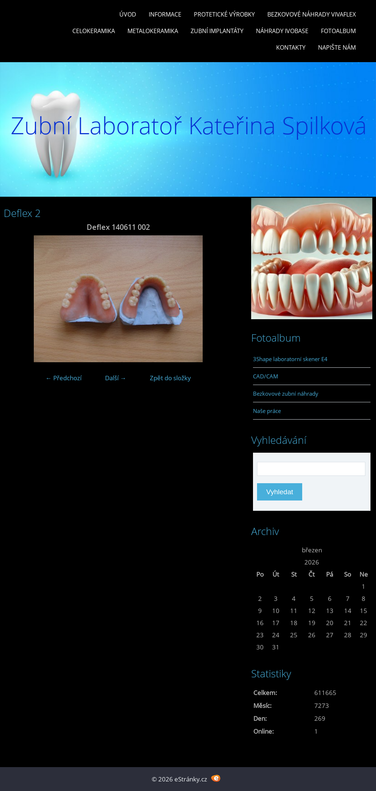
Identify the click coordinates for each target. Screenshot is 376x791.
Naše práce (267, 410)
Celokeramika (93, 31)
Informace (165, 14)
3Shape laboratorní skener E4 (290, 359)
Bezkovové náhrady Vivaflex (311, 14)
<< (260, 550)
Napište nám (337, 47)
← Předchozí (64, 378)
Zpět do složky (170, 378)
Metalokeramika (152, 31)
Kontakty (291, 47)
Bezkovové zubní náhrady (285, 393)
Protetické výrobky (224, 14)
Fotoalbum (338, 31)
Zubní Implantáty (217, 31)
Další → (115, 378)
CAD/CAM (265, 376)
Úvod (127, 14)
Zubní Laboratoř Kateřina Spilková (189, 125)
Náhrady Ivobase (282, 31)
